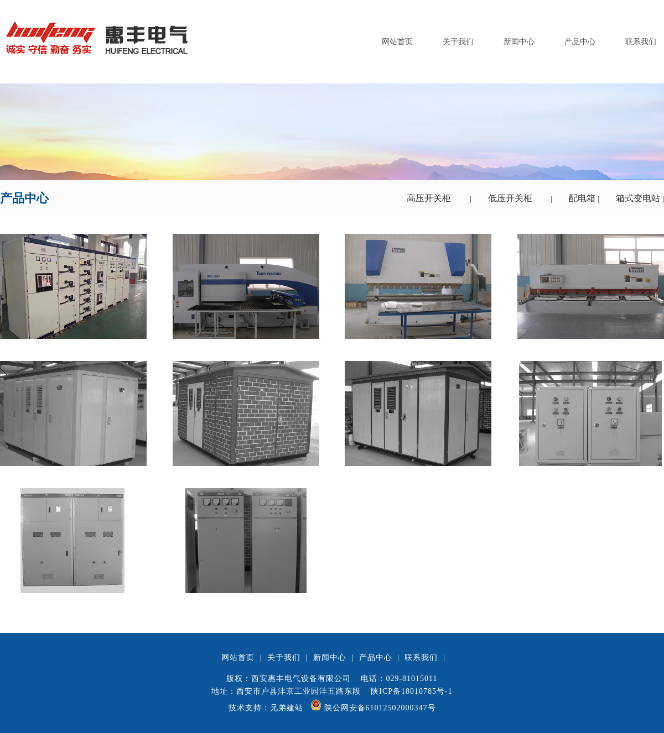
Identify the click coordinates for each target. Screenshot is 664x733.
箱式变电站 (639, 198)
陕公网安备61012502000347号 (373, 708)
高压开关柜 (430, 198)
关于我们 (458, 42)
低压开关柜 (511, 198)
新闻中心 (519, 42)
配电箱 (583, 198)
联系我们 (640, 42)
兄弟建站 (286, 708)
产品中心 (579, 42)
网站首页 (397, 42)
